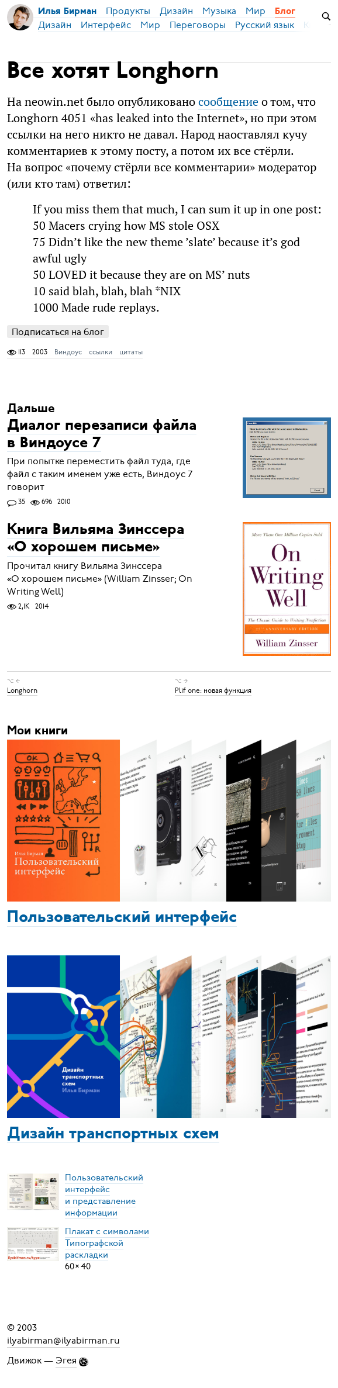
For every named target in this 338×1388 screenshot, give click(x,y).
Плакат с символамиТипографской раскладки (107, 1243)
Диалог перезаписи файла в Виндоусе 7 (101, 434)
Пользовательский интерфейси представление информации (104, 1195)
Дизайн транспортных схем (113, 1134)
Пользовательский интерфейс (122, 918)
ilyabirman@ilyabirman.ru (63, 1340)
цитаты (131, 352)
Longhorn (22, 690)
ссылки (100, 352)
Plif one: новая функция (213, 690)
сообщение (228, 101)
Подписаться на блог (58, 332)
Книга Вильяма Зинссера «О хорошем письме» (95, 539)
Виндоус (68, 352)
